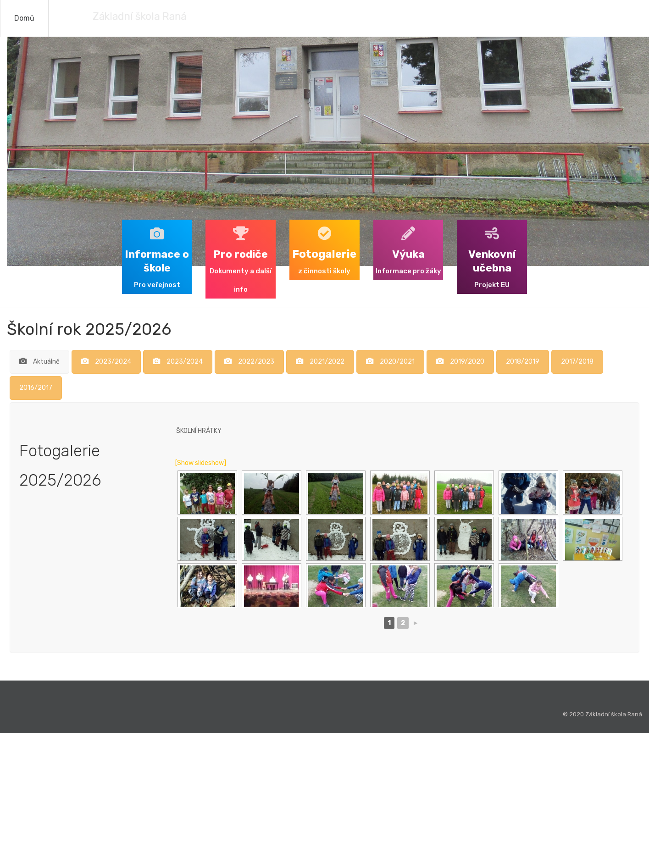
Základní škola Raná (118, 16)
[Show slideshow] (200, 463)
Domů (24, 18)
